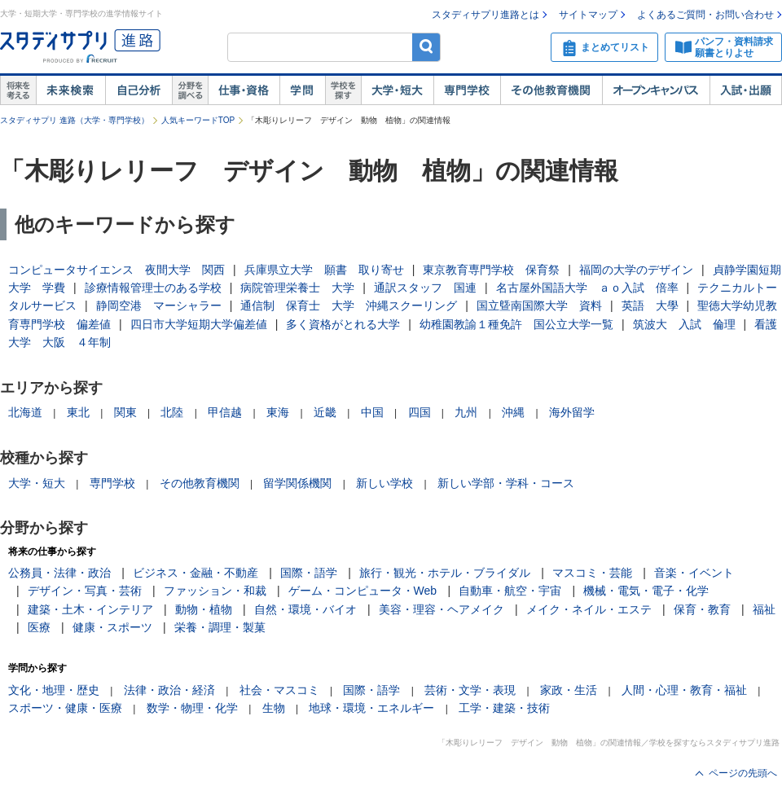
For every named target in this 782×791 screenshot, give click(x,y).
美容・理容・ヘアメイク (441, 609)
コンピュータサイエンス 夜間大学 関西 (116, 269)
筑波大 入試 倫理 (684, 324)
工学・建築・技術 (504, 707)
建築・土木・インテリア (90, 609)
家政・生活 (568, 690)
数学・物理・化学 (192, 707)
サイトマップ (588, 14)
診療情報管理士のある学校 (153, 287)
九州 (466, 412)
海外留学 (572, 412)
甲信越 (225, 412)
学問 (302, 90)
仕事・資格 (243, 90)
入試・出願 (746, 90)
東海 (277, 412)
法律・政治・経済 (169, 690)
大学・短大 (397, 90)
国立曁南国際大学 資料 (539, 305)
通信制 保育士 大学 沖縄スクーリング (348, 305)
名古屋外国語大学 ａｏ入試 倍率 (587, 287)
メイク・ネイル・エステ (589, 609)
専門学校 (466, 90)
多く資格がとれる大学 (343, 324)
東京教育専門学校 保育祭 (491, 269)
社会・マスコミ (279, 690)
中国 (372, 412)
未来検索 (70, 90)
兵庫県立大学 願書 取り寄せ (324, 269)
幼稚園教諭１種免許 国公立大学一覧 (516, 324)
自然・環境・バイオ (305, 609)
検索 (426, 47)
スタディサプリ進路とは (485, 14)
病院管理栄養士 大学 (297, 287)
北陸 (171, 412)
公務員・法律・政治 (59, 572)
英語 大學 (650, 305)
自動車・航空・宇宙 (510, 590)
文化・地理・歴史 (53, 690)
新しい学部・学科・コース (505, 483)
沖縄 (513, 412)
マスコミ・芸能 (592, 572)
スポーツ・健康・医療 (65, 707)
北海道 (25, 412)
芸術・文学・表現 (470, 690)
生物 (273, 707)
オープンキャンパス (656, 90)
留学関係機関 (297, 483)
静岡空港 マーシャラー (159, 305)
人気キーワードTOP (198, 120)
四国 (419, 412)
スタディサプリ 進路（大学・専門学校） (74, 120)
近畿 (325, 412)
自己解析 (138, 90)
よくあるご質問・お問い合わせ (705, 14)
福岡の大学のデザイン (636, 269)
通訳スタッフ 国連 (425, 287)
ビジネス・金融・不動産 (195, 572)
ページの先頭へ (743, 773)
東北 (78, 412)
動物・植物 (203, 609)
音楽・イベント (694, 572)
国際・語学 (308, 572)
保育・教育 (702, 609)
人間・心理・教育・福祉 (684, 690)
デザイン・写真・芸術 (85, 590)
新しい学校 (384, 483)
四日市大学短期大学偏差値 (198, 324)
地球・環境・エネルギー (371, 707)
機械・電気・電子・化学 (646, 590)
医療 (39, 627)
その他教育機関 (551, 90)
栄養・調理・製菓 (220, 627)
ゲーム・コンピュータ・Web (362, 590)
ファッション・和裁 (215, 590)
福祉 (764, 609)
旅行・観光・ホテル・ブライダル (444, 572)
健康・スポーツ (112, 627)
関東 (125, 412)
